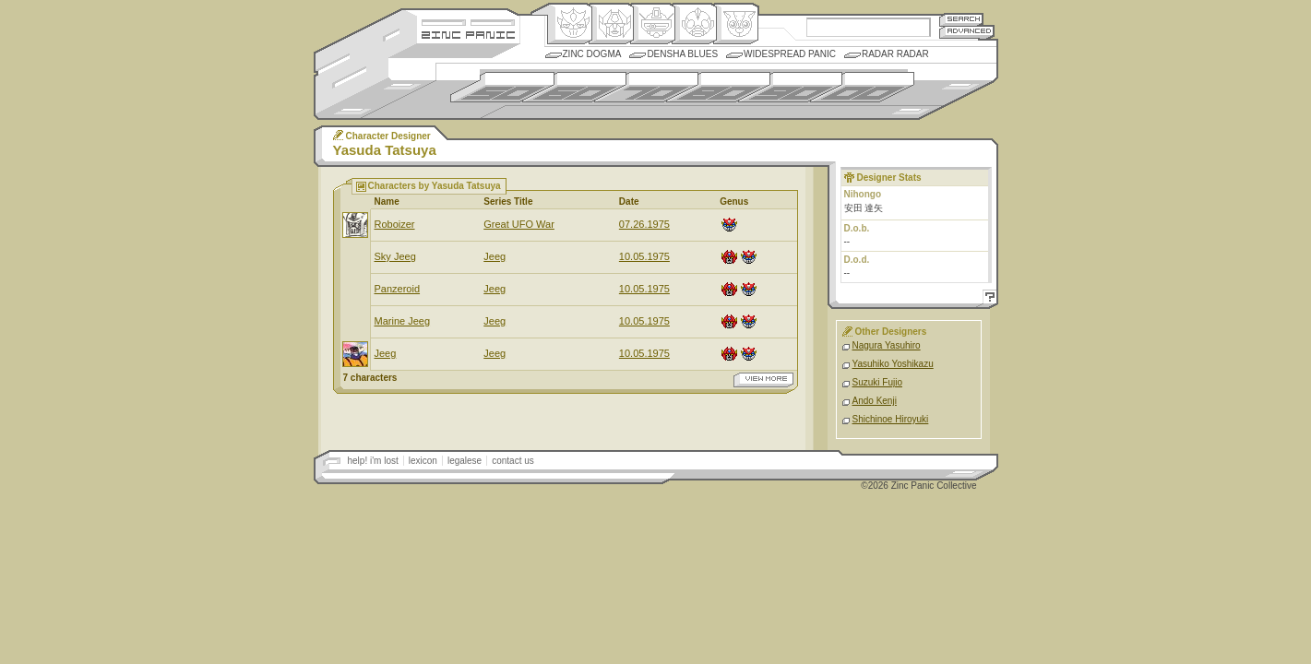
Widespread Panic (790, 54)
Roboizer (395, 224)
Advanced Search (967, 32)
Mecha (652, 24)
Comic (735, 24)
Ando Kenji (874, 401)
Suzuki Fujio (877, 382)
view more (763, 380)
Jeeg (494, 256)
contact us (513, 461)
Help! (987, 299)
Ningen (694, 24)
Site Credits (468, 21)
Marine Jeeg (403, 320)
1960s (574, 87)
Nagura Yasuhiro (886, 345)
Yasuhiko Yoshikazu (893, 364)
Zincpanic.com (468, 34)
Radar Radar (895, 54)
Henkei (611, 24)
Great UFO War (518, 224)
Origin (569, 24)
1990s (790, 87)
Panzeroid (398, 288)
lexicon (423, 461)
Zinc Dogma (592, 54)
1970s (646, 87)
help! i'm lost (373, 461)
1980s (718, 87)
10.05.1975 (644, 256)
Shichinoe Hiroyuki (890, 419)
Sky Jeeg (395, 256)
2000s (862, 87)
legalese (464, 461)
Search (961, 19)
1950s (502, 87)
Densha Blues (682, 54)
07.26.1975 (644, 224)
